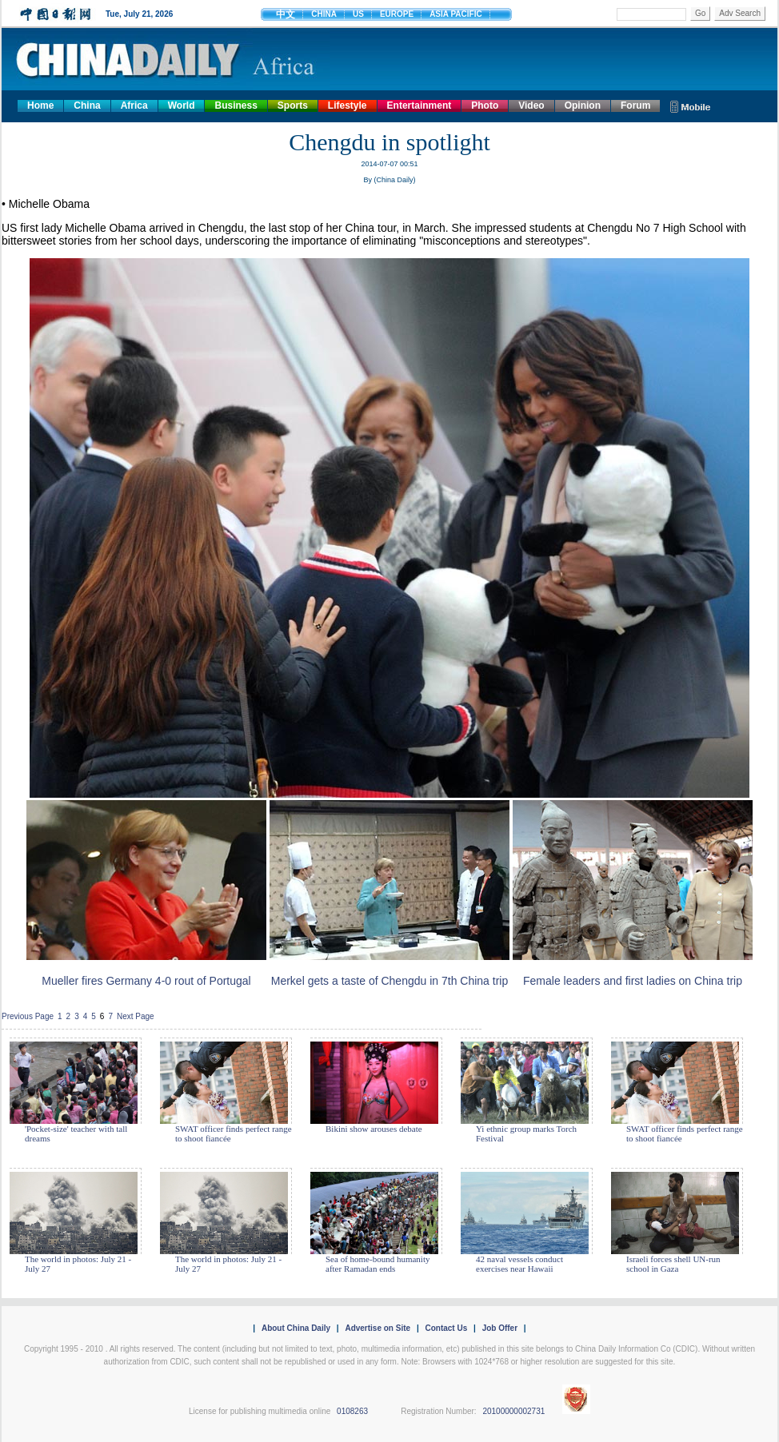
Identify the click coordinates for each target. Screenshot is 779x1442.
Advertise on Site (377, 1328)
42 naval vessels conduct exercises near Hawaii (519, 1263)
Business (235, 105)
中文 (285, 14)
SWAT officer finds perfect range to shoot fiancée (233, 1133)
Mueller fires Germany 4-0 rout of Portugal (146, 980)
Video (531, 105)
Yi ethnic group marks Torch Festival (526, 1133)
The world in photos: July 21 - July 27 (78, 1263)
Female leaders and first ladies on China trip (632, 980)
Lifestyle (347, 105)
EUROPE (396, 14)
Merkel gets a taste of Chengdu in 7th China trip (390, 980)
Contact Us (446, 1328)
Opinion (583, 105)
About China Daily (296, 1328)
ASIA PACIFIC (455, 14)
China (87, 105)
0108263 (352, 1411)
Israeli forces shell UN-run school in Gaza (673, 1263)
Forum (635, 105)
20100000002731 (513, 1411)
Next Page (135, 1016)
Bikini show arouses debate (374, 1128)
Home (40, 105)
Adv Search (740, 13)
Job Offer (499, 1328)
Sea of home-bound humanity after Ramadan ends (377, 1263)
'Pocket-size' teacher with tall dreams (76, 1133)
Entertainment (419, 105)
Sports (293, 105)
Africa (134, 105)
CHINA (324, 14)
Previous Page (28, 1016)
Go (700, 13)
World (181, 105)
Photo (484, 105)
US (358, 14)
